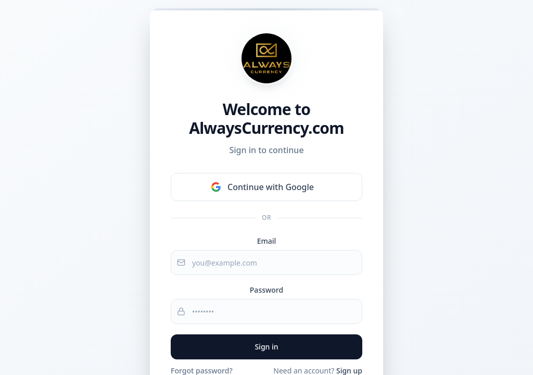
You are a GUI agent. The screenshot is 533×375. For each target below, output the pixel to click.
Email (266, 241)
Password (266, 290)
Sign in (266, 347)
